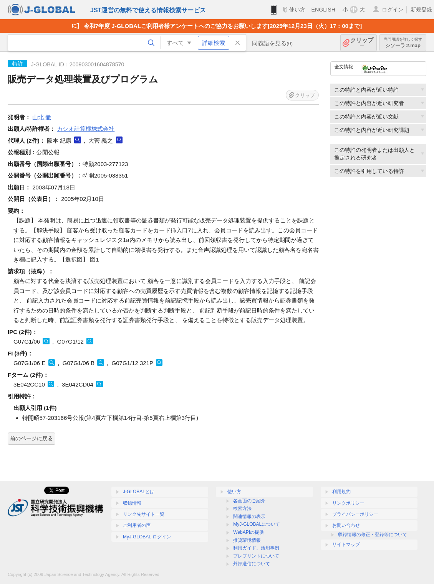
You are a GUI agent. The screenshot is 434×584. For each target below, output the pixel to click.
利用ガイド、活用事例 (256, 548)
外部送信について (251, 563)
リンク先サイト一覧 (143, 514)
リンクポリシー (348, 503)
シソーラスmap (403, 42)
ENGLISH (323, 10)
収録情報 (132, 503)
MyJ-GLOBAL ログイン (147, 537)
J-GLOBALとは (138, 491)
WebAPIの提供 (248, 532)
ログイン (392, 10)
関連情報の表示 (249, 516)
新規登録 (421, 10)
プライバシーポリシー (355, 514)
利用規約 (341, 491)
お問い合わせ (346, 525)
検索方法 (242, 508)
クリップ (361, 43)
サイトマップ (346, 544)
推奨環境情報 (247, 540)
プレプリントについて (256, 556)
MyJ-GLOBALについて (256, 524)
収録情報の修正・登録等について (372, 534)
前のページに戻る (31, 438)
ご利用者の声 (137, 525)
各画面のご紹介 (249, 500)
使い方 (297, 10)
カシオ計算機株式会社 (85, 128)
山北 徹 (41, 117)
